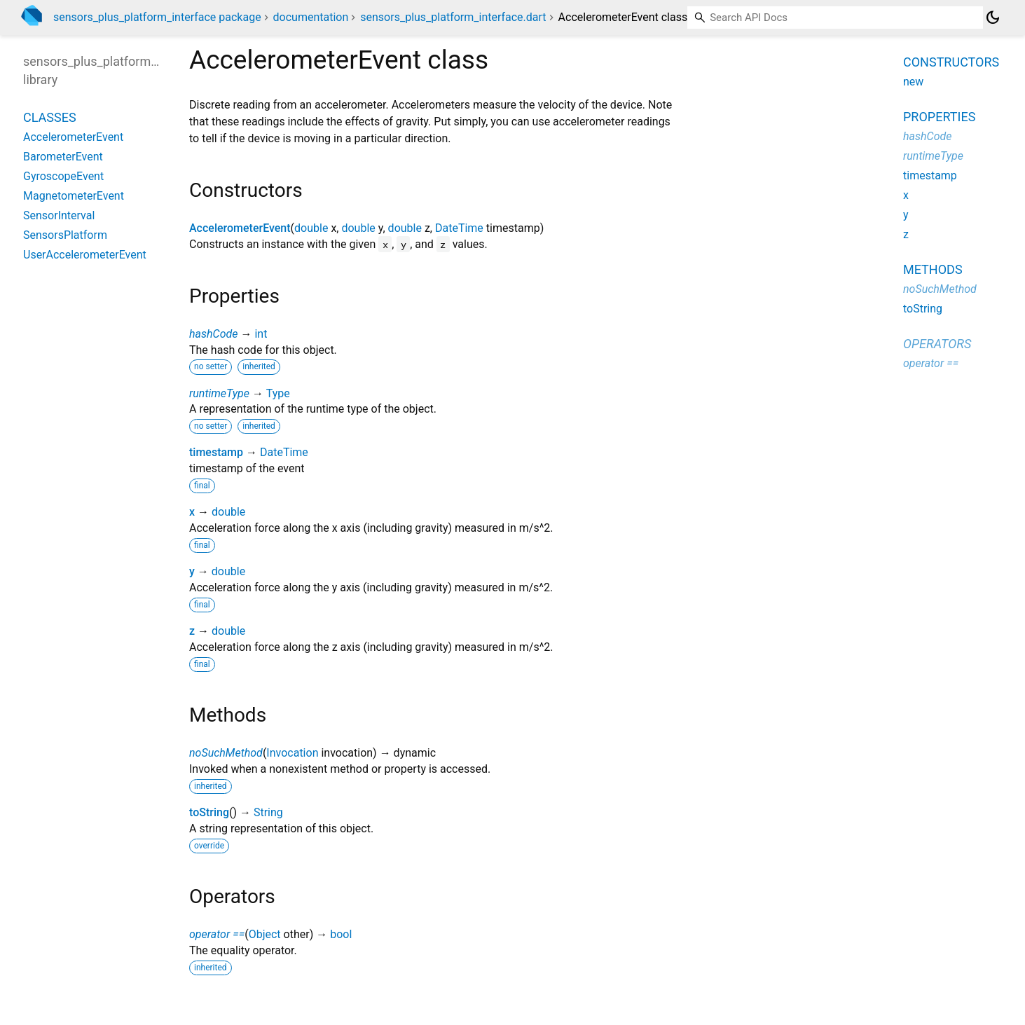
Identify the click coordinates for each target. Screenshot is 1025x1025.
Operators (937, 343)
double (311, 228)
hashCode (213, 333)
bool (341, 934)
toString (209, 812)
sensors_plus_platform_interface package (157, 17)
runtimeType (219, 393)
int (260, 333)
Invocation (292, 752)
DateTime (459, 228)
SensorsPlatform (65, 235)
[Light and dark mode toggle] (993, 17)
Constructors (951, 62)
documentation (311, 17)
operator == (217, 934)
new (913, 81)
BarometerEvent (63, 156)
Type (278, 393)
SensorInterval (59, 215)
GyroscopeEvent (63, 176)
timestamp (216, 452)
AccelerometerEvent (240, 228)
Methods (933, 269)
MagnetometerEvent (73, 195)
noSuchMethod (226, 752)
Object (265, 934)
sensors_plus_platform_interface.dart (453, 17)
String (268, 812)
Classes (49, 117)
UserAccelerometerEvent (84, 254)
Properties (939, 116)
